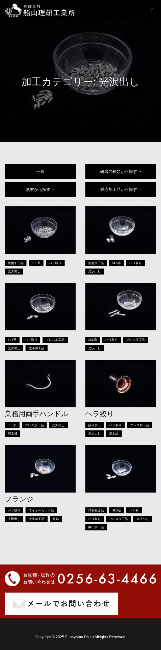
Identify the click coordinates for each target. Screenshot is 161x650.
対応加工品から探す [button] (119, 189)
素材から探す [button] (39, 189)
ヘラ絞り (99, 414)
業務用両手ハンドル (36, 414)
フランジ (19, 499)
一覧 (40, 171)
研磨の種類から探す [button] (119, 171)
